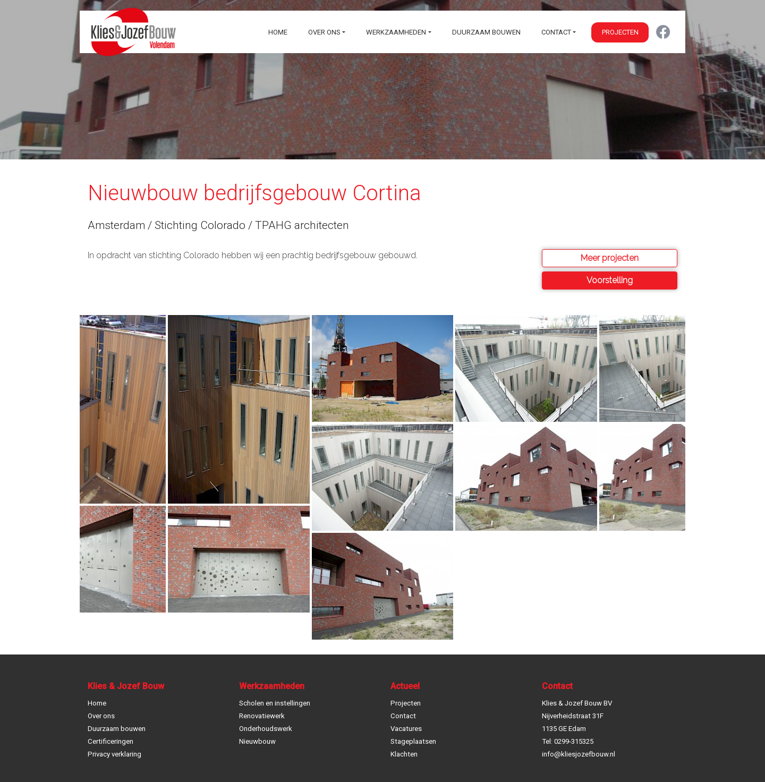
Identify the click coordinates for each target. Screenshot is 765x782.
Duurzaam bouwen (486, 32)
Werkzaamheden (396, 32)
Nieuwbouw (257, 741)
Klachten (404, 754)
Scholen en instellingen (274, 703)
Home (277, 32)
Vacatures (406, 729)
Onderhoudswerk (265, 729)
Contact (556, 32)
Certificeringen (110, 741)
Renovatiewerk (262, 716)
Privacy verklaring (114, 754)
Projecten (620, 32)
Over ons (324, 32)
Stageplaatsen (413, 741)
